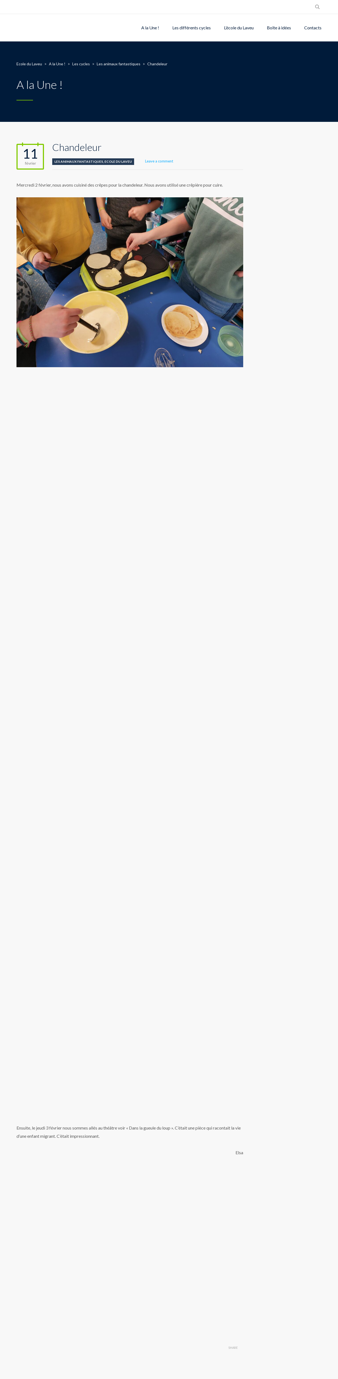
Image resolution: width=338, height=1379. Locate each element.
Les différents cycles (191, 27)
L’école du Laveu (239, 27)
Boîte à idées (279, 27)
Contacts (313, 27)
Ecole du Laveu (118, 161)
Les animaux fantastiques (78, 161)
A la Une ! (150, 27)
